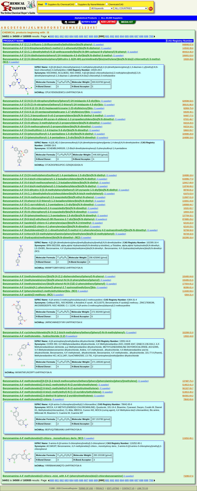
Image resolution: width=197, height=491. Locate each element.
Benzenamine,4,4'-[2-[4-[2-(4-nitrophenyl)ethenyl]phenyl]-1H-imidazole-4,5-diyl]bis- (52, 100)
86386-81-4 (188, 287)
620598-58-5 (187, 101)
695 (127, 36)
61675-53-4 (188, 194)
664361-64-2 (187, 396)
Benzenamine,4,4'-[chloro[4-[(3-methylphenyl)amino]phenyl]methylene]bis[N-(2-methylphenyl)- (59, 233)
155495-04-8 (187, 276)
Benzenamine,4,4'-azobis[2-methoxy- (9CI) (28, 294)
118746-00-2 (187, 186)
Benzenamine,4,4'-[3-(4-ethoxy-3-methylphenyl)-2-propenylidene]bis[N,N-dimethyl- (51, 122)
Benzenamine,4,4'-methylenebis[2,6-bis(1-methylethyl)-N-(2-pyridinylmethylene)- (50, 384)
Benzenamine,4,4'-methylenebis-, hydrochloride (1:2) (34, 336)
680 (52, 36)
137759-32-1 (187, 216)
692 (112, 36)
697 (136, 36)
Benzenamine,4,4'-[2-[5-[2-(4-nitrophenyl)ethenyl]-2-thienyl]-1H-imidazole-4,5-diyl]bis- (53, 104)
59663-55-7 (188, 130)
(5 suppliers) (71, 336)
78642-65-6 (188, 399)
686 (81, 36)
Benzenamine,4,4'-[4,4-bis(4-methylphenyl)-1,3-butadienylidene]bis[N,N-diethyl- (50, 186)
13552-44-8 (188, 336)
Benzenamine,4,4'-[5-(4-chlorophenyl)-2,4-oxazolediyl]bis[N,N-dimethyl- (45, 211)
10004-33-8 (188, 212)
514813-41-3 (187, 385)
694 (122, 36)
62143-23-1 (188, 227)
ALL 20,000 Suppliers (111, 18)
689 (96, 36)
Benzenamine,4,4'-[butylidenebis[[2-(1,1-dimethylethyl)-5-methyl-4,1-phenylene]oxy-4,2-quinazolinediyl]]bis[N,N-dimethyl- (75, 230)
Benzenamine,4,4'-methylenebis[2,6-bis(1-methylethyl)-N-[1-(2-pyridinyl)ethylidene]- (52, 391)
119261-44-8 (187, 201)
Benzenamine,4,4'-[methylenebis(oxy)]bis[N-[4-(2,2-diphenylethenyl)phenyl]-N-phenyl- (53, 276)
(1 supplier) (98, 45)
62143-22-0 (188, 223)
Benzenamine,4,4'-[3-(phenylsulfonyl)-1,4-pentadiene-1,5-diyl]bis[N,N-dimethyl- (49, 137)
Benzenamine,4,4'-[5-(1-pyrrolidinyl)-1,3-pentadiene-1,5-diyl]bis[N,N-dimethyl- (48, 204)
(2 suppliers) (102, 138)
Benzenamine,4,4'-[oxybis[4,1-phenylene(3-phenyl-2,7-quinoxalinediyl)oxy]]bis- (49, 287)
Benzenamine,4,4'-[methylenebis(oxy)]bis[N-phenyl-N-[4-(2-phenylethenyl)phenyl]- (51, 280)
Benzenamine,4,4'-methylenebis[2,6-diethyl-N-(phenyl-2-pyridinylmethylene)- (48, 395)
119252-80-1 (187, 438)
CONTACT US (128, 488)
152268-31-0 (187, 333)
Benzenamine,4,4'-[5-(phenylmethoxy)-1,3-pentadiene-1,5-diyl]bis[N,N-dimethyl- (50, 215)
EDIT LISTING (113, 488)
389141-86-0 (187, 105)
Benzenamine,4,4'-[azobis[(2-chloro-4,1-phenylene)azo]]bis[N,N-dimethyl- (46, 226)
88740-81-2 (188, 190)
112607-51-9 (187, 197)
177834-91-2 (187, 284)
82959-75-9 (188, 108)
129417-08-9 (187, 183)
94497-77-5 (188, 116)
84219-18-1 (188, 127)
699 (146, 36)
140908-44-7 (187, 205)
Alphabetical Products (86, 18)
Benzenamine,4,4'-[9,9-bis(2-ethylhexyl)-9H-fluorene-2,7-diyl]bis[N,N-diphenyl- (49, 219)
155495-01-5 (187, 280)
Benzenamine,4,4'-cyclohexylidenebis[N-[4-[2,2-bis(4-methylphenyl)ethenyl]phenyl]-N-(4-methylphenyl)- (64, 332)
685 (76, 36)
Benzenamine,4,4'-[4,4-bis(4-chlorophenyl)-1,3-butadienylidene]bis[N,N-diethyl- (49, 178)
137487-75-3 (187, 381)
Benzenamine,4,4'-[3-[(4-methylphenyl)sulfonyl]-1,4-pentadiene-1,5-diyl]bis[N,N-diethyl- (54, 175)
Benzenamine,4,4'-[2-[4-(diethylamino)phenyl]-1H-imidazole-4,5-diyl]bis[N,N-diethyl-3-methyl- (58, 55)
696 (131, 36)
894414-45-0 (187, 52)
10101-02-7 (188, 208)
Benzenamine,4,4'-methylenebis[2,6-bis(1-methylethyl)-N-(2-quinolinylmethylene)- (51, 388)
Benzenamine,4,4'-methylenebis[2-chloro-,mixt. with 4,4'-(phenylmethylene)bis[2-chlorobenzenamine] (63, 475)
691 (107, 36)
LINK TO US (142, 488)
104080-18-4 (187, 175)
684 (71, 36)
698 (141, 36)
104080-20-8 (187, 134)
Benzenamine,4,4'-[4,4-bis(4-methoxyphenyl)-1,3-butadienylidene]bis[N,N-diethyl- (51, 182)
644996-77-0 (187, 179)
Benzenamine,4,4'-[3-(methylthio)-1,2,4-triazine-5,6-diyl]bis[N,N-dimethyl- (46, 130)
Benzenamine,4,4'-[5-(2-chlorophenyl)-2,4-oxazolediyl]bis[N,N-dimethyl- (45, 208)
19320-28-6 (188, 59)
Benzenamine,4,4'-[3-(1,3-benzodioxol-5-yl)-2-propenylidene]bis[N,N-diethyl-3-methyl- (53, 115)
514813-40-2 (187, 392)
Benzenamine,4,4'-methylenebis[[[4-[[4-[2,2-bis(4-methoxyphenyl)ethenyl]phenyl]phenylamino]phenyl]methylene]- (70, 380)
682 (62, 36)
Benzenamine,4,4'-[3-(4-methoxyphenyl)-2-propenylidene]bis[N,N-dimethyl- (47, 126)
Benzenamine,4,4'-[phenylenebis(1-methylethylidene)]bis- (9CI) (40, 291)
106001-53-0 (187, 56)
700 (151, 36)
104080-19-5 (187, 138)
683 (66, 36)
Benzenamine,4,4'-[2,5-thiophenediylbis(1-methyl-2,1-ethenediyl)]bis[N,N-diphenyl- (51, 48)
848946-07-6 (187, 45)
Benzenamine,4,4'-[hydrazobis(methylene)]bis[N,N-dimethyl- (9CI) (41, 237)
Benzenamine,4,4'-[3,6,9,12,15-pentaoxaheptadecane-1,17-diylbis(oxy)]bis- (47, 111)
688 (91, 36)
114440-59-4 (187, 291)
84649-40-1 (188, 112)
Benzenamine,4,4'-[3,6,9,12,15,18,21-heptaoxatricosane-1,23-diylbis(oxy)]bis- (48, 108)
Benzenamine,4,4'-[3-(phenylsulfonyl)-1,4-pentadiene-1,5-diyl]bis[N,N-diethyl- (48, 133)
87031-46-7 (188, 119)
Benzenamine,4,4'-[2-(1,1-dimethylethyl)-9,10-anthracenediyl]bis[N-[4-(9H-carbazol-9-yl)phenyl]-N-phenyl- (65, 51)
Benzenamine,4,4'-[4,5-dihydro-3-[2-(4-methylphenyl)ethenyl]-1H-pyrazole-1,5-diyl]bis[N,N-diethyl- (60, 189)
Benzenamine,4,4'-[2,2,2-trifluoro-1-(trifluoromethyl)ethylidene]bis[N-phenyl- (48, 44)
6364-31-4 (188, 295)
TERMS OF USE (85, 488)
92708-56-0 (188, 230)
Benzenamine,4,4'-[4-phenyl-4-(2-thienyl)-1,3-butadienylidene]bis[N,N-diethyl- (48, 200)
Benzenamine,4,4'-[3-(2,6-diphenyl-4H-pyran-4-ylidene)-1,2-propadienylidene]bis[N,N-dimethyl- (58, 119)
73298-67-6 (188, 476)
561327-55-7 (187, 388)
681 (57, 36)
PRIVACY (100, 488)
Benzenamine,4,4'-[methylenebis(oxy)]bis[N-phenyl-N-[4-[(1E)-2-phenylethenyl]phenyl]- (54, 283)
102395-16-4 (187, 238)
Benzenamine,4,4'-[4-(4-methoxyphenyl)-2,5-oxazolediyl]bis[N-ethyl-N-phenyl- (48, 197)
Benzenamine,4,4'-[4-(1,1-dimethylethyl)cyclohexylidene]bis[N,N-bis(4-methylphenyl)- (53, 193)
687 (86, 36)
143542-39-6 (187, 48)
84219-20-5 (188, 123)
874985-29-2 (187, 219)
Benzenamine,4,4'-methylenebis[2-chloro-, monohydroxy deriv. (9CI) (43, 438)
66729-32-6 (188, 234)
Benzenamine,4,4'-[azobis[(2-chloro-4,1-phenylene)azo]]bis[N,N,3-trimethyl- (47, 222)
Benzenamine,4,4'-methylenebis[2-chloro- (27, 399)
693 (117, 36)
